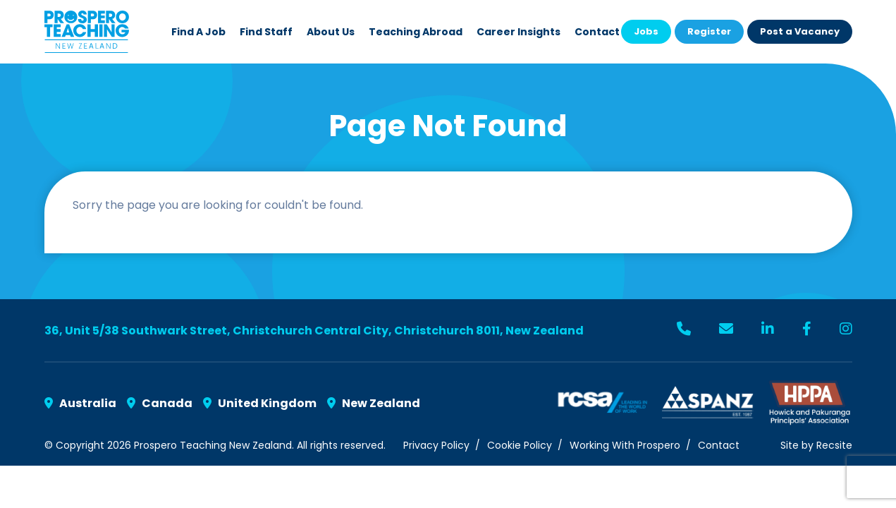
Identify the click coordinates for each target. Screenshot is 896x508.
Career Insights (518, 32)
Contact (597, 32)
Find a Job (198, 32)
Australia (80, 403)
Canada (159, 403)
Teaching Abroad (415, 32)
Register (709, 31)
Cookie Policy (519, 445)
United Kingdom (260, 403)
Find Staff (266, 32)
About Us (331, 32)
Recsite (834, 445)
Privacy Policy (436, 445)
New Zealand (373, 403)
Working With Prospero (625, 445)
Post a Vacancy (800, 31)
